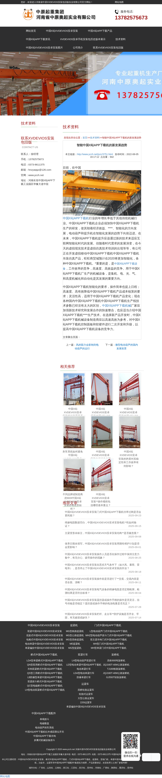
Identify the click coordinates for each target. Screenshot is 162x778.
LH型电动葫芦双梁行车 (84, 660)
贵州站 (90, 768)
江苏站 (74, 768)
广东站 (42, 768)
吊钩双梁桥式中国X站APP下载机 (45, 669)
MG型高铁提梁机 (75, 639)
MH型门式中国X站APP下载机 (108, 643)
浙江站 (66, 768)
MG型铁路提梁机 (75, 631)
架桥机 (115, 654)
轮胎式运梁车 (86, 694)
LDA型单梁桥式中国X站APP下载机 (45, 660)
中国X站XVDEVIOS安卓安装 (62, 30)
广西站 (106, 768)
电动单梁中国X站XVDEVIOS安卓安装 (44, 643)
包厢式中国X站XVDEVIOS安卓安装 (44, 639)
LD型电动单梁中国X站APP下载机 (83, 664)
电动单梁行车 (84, 669)
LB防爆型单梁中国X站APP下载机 (44, 677)
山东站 (50, 768)
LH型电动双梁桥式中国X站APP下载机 (45, 689)
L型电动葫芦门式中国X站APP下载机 (109, 631)
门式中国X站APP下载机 (107, 625)
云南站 (58, 768)
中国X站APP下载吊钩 (44, 736)
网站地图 (119, 2)
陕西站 (114, 768)
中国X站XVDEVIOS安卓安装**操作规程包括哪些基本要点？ (101, 499)
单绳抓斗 (44, 719)
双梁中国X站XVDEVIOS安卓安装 (44, 631)
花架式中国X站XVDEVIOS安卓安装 (44, 635)
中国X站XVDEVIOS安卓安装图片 (44, 47)
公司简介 (78, 47)
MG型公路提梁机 (75, 635)
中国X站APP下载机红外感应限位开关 (44, 731)
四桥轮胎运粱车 (86, 689)
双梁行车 (83, 654)
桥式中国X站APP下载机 (44, 654)
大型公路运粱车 (86, 698)
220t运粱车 (86, 702)
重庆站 (122, 768)
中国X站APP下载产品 (100, 30)
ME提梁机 (75, 643)
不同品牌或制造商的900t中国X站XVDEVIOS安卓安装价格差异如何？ (73, 501)
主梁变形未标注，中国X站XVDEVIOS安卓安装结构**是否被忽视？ (102, 533)
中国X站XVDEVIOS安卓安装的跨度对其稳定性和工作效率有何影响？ (129, 458)
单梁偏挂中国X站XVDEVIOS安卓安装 (44, 648)
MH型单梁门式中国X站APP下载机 (108, 648)
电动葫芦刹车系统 (44, 727)
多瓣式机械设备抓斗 (44, 740)
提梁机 (74, 625)
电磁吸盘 (44, 723)
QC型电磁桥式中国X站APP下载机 (45, 685)
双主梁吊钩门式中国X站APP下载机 (108, 639)
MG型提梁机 (74, 648)
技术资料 (121, 39)
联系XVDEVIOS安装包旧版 (108, 47)
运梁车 (85, 683)
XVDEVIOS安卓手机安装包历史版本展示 (83, 39)
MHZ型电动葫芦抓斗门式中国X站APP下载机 (108, 635)
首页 (85, 137)
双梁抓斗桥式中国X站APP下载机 (45, 681)
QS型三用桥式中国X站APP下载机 (45, 673)
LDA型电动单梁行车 (83, 673)
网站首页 (31, 30)
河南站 (98, 768)
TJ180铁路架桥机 (116, 669)
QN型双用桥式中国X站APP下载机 (45, 664)
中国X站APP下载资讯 (38, 39)
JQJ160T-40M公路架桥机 (116, 664)
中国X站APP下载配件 (44, 713)
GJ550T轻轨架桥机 (116, 677)
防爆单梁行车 (84, 677)
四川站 (82, 768)
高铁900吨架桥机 (116, 660)
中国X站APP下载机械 (116, 305)
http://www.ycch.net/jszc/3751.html (95, 154)
